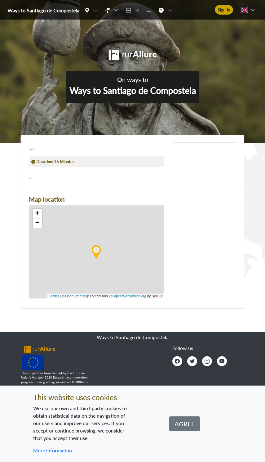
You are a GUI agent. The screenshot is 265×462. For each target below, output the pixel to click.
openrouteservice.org (130, 296)
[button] (92, 10)
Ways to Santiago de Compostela (43, 10)
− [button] (37, 223)
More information (52, 450)
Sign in (224, 9)
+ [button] (37, 213)
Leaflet (54, 296)
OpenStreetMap (77, 296)
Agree (184, 424)
